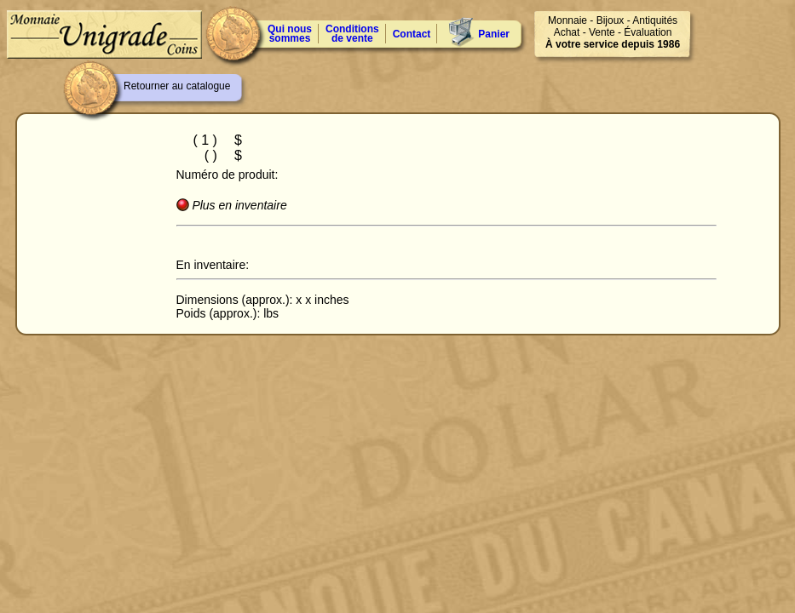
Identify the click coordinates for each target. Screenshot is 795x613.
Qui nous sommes (290, 33)
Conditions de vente (352, 33)
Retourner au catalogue (177, 86)
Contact (412, 34)
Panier (494, 34)
